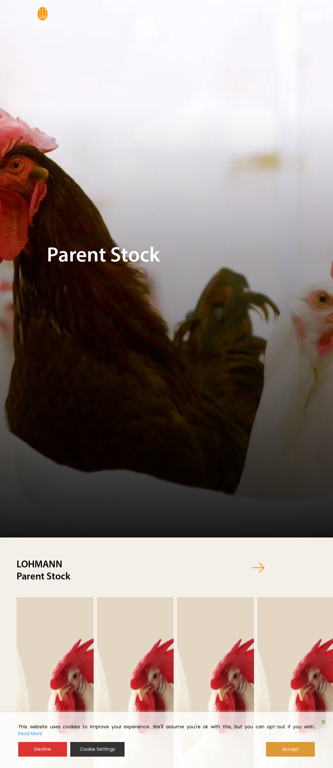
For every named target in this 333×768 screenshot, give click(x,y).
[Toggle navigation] (17, 17)
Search (235, 16)
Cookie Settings (97, 749)
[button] (241, 567)
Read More (30, 733)
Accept (290, 749)
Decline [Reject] (42, 749)
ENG (309, 17)
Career (170, 16)
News (204, 16)
